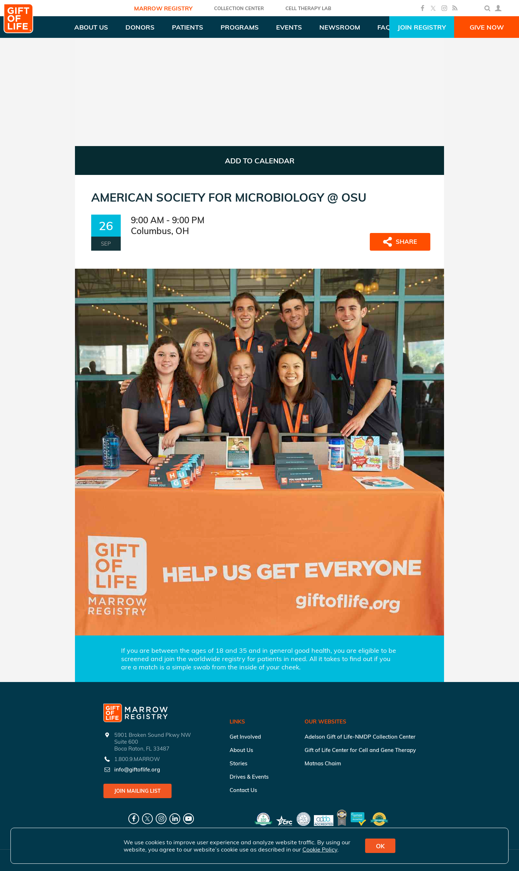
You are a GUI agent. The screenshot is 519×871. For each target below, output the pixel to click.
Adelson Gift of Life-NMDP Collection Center (360, 736)
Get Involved (245, 736)
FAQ (384, 27)
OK (380, 846)
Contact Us (243, 790)
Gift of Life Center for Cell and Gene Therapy (360, 750)
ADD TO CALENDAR (259, 160)
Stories (238, 763)
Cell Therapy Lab (308, 8)
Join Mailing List (137, 791)
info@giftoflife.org (137, 769)
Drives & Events (249, 776)
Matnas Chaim (323, 763)
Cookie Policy (319, 849)
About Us (241, 750)
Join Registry (422, 27)
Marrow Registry (163, 8)
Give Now (487, 27)
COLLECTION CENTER (239, 8)
